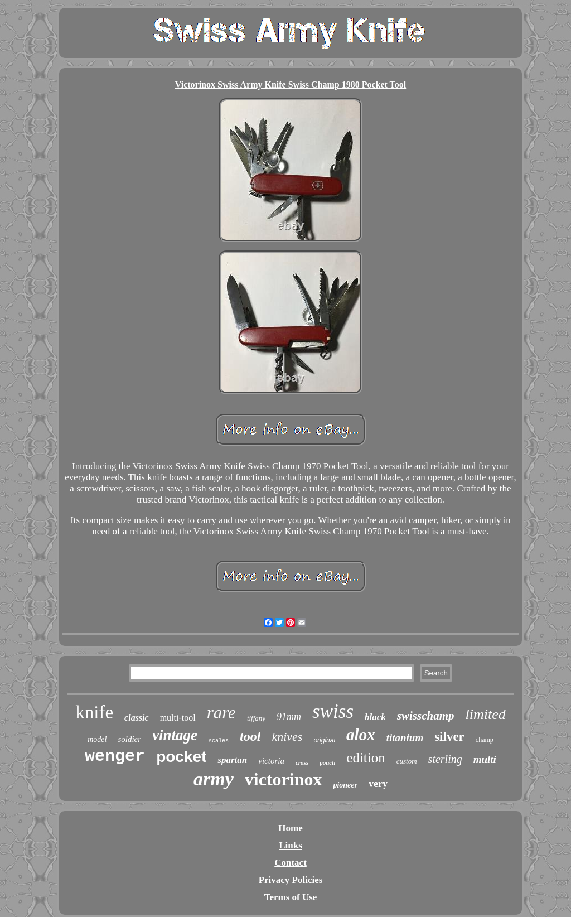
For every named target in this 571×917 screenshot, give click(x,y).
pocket (181, 756)
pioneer (345, 785)
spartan (232, 760)
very (378, 783)
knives (287, 737)
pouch (327, 762)
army (213, 779)
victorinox (283, 779)
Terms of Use (290, 897)
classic (136, 717)
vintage (174, 735)
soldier (129, 739)
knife (94, 712)
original (324, 740)
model (97, 739)
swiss (333, 711)
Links (290, 845)
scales (219, 741)
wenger (115, 756)
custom (406, 761)
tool (250, 736)
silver (449, 737)
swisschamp (425, 715)
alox (360, 735)
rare (221, 712)
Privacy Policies (291, 880)
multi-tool (178, 717)
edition (365, 757)
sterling (445, 759)
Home (290, 828)
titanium (405, 738)
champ (484, 740)
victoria (271, 760)
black (375, 717)
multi (484, 759)
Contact (290, 862)
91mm (289, 716)
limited (486, 714)
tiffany (256, 718)
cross (302, 762)
